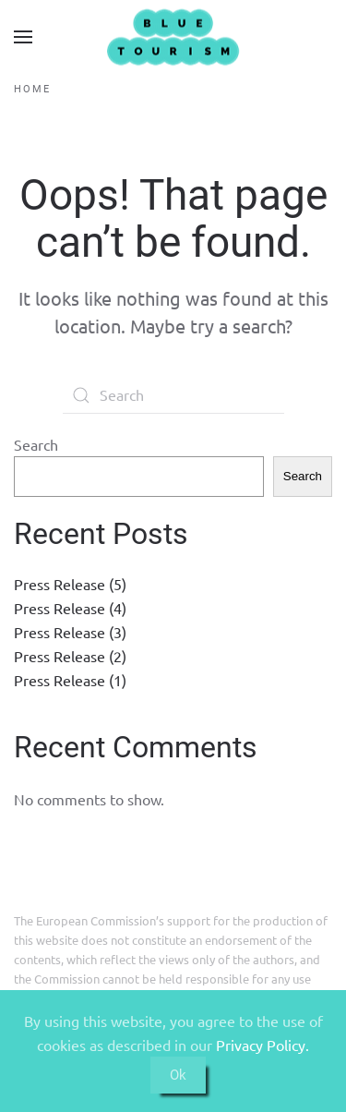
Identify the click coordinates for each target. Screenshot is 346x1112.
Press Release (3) (70, 631)
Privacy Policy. (262, 1044)
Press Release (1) (70, 680)
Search (36, 444)
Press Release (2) (70, 656)
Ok (178, 1075)
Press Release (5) (70, 583)
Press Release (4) (70, 607)
